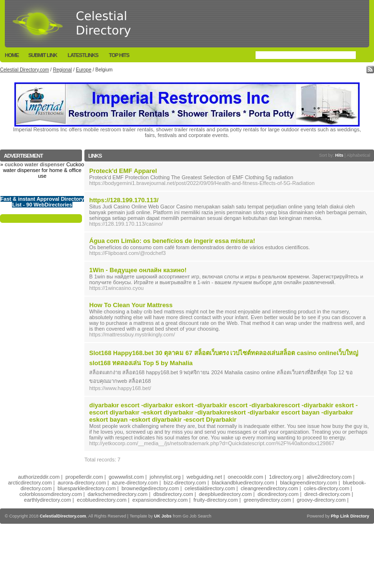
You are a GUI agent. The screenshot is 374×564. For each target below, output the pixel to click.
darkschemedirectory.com (118, 494)
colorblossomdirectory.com (51, 494)
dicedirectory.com (277, 494)
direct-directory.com (327, 494)
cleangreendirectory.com (269, 488)
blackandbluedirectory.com (243, 482)
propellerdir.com (84, 477)
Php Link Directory (350, 516)
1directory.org (285, 477)
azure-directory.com (135, 482)
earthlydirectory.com (47, 500)
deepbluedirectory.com (225, 494)
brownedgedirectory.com (150, 488)
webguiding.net (204, 477)
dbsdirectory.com (173, 494)
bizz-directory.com (185, 482)
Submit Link (42, 55)
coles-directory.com (327, 488)
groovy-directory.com (321, 500)
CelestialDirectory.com (63, 516)
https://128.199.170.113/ (124, 200)
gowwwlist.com (126, 477)
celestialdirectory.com (210, 488)
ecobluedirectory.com (102, 500)
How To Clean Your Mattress (131, 305)
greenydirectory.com (267, 500)
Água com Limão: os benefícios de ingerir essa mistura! (172, 240)
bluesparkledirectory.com (87, 488)
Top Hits (119, 55)
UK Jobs (163, 516)
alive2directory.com (329, 477)
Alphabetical (358, 155)
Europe (83, 69)
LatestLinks (83, 55)
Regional (62, 69)
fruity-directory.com (215, 500)
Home (12, 55)
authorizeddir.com (39, 477)
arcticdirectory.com (30, 482)
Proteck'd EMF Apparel (123, 170)
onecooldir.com (245, 477)
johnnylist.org (165, 477)
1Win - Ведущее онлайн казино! (138, 270)
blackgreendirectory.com (308, 482)
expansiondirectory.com (159, 500)
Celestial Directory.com (24, 69)
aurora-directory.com (82, 482)
